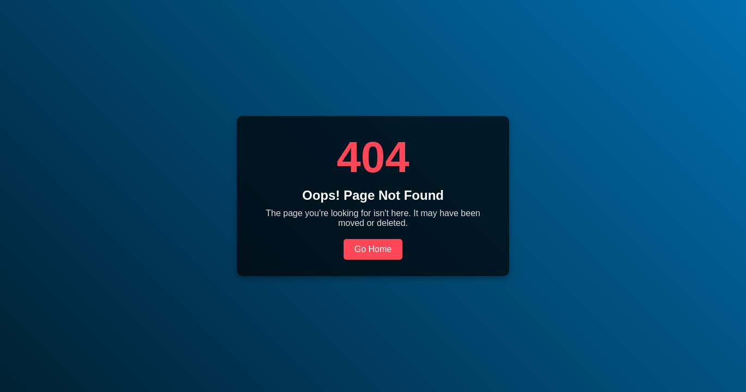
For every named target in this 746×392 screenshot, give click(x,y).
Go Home (373, 249)
